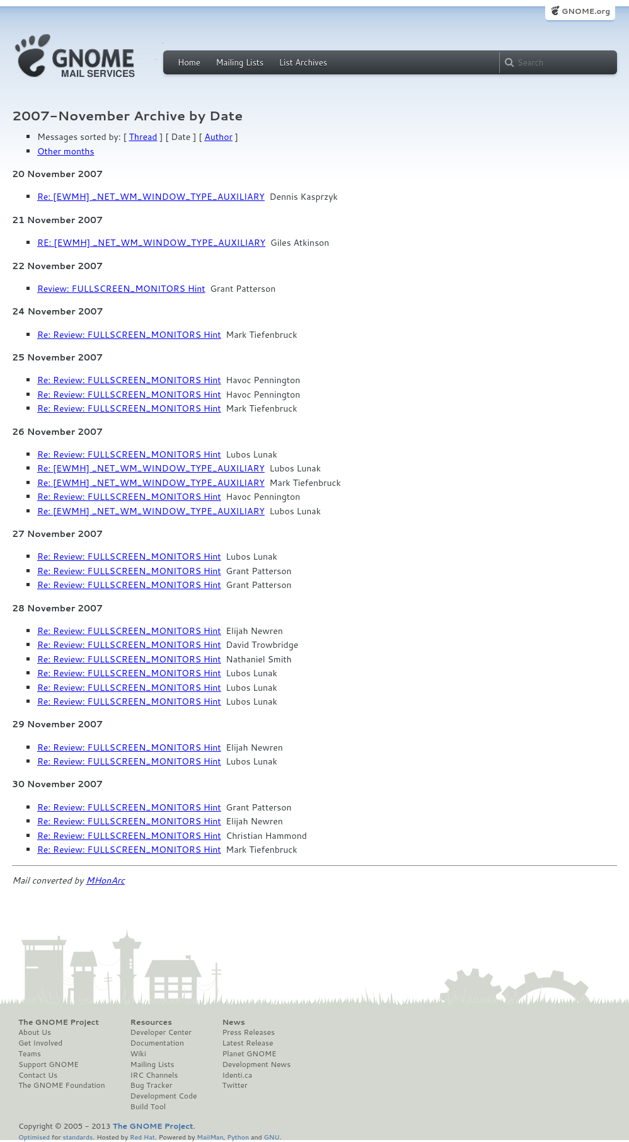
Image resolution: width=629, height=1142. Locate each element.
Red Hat (142, 1136)
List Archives (303, 62)
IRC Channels (154, 1075)
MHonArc (105, 880)
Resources (151, 1022)
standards (77, 1136)
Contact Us (37, 1075)
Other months (65, 151)
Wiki (138, 1054)
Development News (256, 1064)
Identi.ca (237, 1075)
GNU (272, 1136)
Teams (29, 1054)
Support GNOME (48, 1064)
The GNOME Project (58, 1022)
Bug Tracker (151, 1085)
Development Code (163, 1096)
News (233, 1022)
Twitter (234, 1085)
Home (189, 62)
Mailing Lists (239, 62)
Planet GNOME (249, 1054)
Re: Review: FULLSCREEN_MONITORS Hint (129, 334)
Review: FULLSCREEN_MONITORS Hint (121, 288)
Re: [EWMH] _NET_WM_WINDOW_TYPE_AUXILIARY (151, 196)
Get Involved (40, 1043)
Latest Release (247, 1043)
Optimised (34, 1136)
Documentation (157, 1043)
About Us (34, 1032)
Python (238, 1136)
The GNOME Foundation (61, 1085)
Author (218, 136)
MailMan (210, 1136)
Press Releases (248, 1032)
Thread (143, 136)
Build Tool (148, 1107)
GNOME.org (586, 11)
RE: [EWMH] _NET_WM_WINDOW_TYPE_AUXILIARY (151, 242)
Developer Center (161, 1032)
